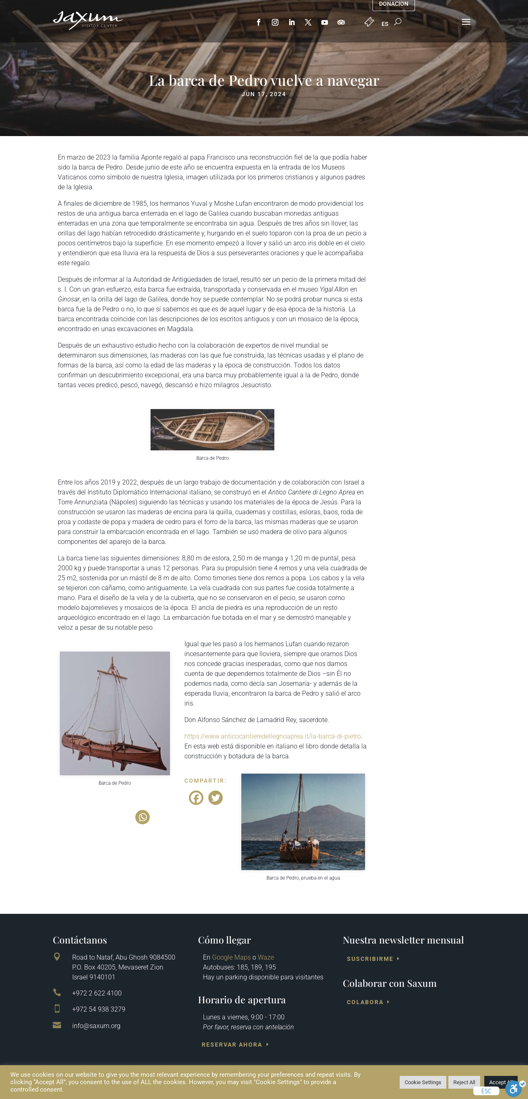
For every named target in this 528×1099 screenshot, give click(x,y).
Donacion (393, 4)
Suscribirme (370, 958)
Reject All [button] (464, 1082)
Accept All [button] (501, 1082)
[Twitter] (215, 798)
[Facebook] (196, 798)
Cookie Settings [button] (423, 1082)
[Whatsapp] (142, 817)
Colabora (365, 1002)
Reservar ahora (232, 1044)
